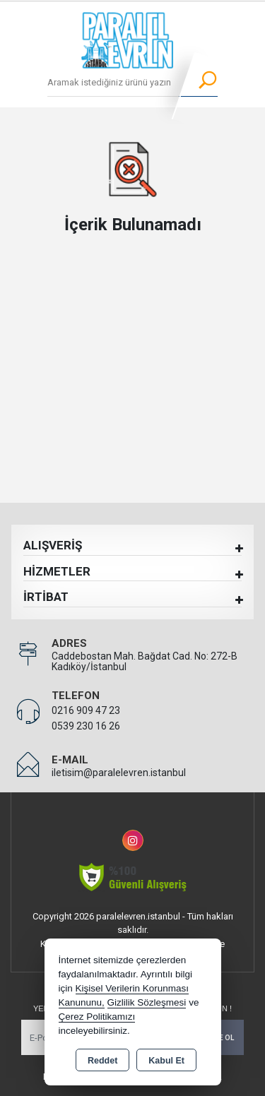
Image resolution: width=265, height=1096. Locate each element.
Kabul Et (166, 1061)
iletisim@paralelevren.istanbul (119, 772)
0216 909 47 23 (86, 710)
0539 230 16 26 (86, 726)
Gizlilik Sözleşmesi (147, 1002)
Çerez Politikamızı (97, 1016)
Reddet (102, 1061)
